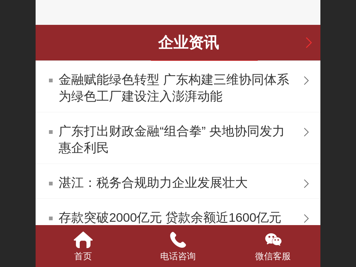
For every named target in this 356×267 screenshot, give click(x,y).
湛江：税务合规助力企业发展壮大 (153, 182)
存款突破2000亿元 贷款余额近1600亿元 (170, 217)
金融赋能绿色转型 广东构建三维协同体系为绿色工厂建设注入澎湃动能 (174, 88)
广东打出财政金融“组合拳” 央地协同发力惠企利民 (172, 139)
